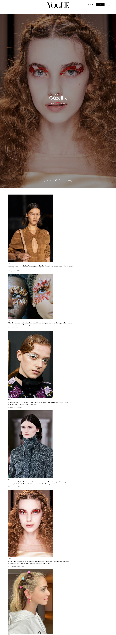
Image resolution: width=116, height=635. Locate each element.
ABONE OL (100, 4)
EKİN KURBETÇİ (61, 103)
